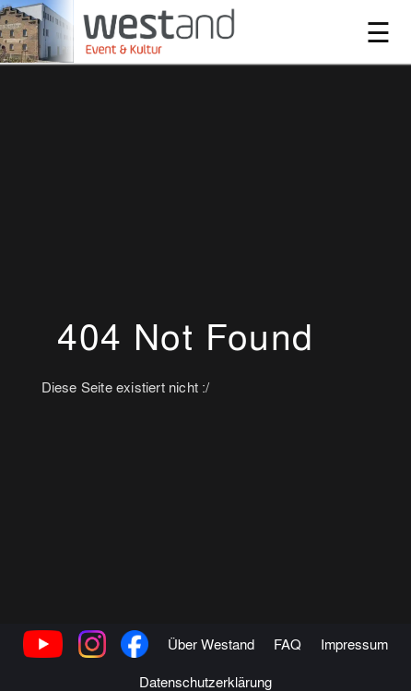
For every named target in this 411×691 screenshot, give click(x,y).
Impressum (354, 665)
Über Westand (211, 665)
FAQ (287, 665)
